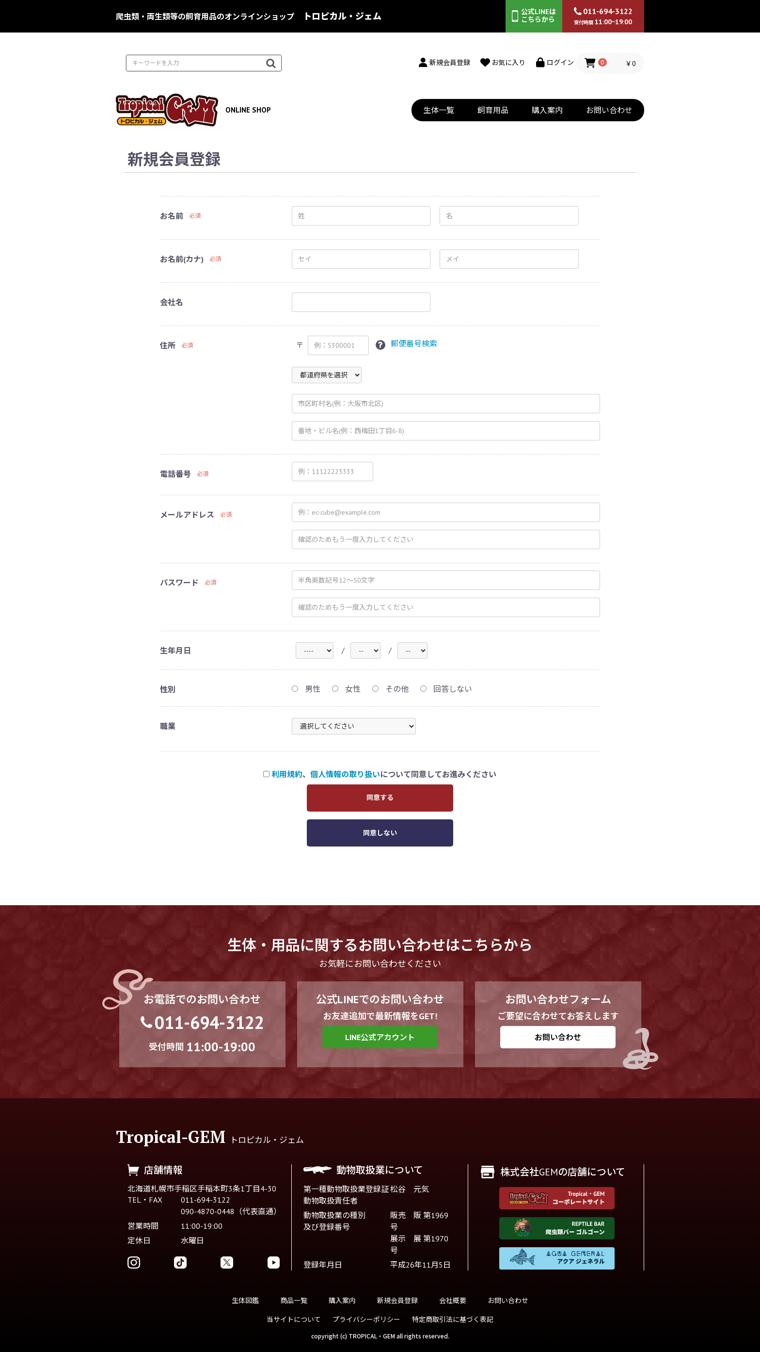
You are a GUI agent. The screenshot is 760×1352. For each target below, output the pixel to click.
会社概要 (452, 1300)
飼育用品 (492, 110)
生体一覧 (438, 110)
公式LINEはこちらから (534, 15)
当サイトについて (294, 1319)
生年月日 (175, 650)
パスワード (179, 582)
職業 (167, 727)
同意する (380, 798)
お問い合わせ (609, 110)
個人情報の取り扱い (345, 775)
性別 (167, 690)
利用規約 (286, 775)
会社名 (171, 302)
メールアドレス (187, 515)
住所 (167, 345)
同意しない (380, 833)
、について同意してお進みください (379, 775)
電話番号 (175, 474)
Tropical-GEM (170, 1137)
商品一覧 (293, 1300)
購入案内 (547, 110)
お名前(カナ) (182, 259)
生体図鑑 (245, 1300)
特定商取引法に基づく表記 (452, 1319)
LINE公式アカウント (380, 1037)
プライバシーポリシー (366, 1319)
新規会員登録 (397, 1300)
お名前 (171, 216)
